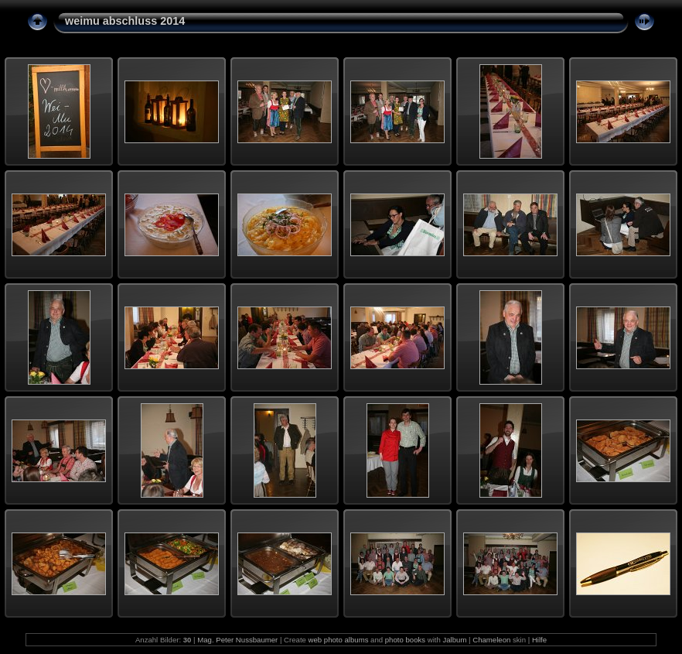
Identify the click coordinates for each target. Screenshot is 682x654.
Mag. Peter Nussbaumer (237, 639)
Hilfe (539, 639)
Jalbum (454, 639)
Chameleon (491, 639)
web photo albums (339, 639)
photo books (405, 639)
